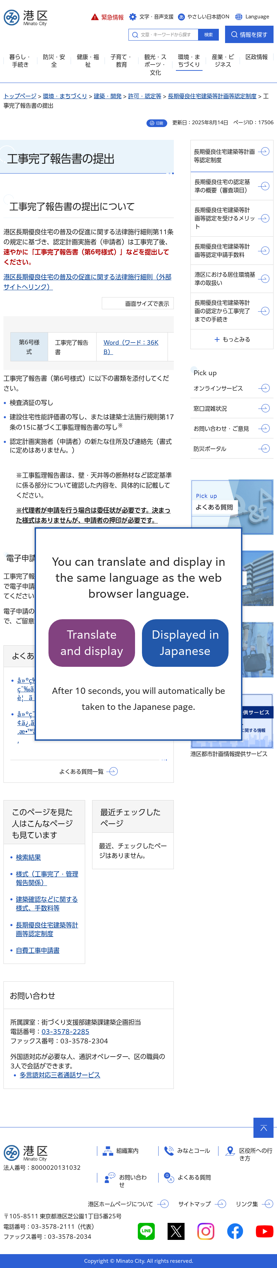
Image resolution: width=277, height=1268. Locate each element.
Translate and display (91, 642)
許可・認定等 (144, 96)
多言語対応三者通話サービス (60, 1075)
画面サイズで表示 (147, 303)
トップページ (19, 96)
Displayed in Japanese (185, 642)
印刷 (159, 123)
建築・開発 (108, 96)
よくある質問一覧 (81, 771)
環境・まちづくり (65, 96)
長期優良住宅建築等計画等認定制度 (212, 96)
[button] (107, 16)
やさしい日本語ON (208, 16)
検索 (208, 35)
